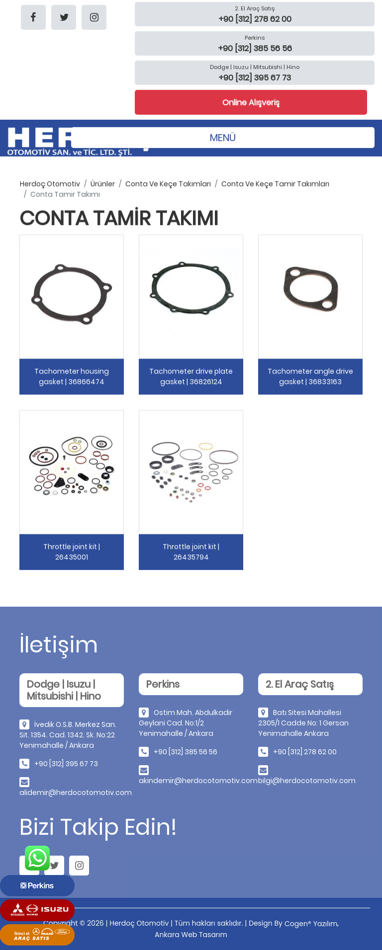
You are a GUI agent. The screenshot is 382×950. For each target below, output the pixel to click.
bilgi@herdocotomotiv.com (307, 783)
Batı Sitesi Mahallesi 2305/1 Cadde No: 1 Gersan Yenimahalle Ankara (303, 725)
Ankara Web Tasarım (191, 935)
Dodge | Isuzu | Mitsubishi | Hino (254, 67)
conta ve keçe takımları (168, 184)
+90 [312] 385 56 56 (185, 754)
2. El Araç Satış (255, 8)
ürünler (103, 184)
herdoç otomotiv (50, 184)
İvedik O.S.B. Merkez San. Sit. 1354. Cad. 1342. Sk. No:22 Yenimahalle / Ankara (67, 736)
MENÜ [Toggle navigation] (223, 137)
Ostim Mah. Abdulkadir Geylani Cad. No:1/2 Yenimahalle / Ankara (185, 725)
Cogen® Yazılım (311, 924)
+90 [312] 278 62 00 (305, 754)
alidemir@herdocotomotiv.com (75, 794)
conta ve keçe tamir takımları (275, 184)
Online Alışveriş (251, 102)
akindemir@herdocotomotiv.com (198, 783)
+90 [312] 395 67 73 (66, 766)
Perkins (255, 37)
